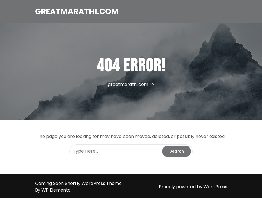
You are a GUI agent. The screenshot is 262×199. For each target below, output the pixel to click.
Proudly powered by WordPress (193, 187)
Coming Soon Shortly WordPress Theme (78, 183)
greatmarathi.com (76, 11)
